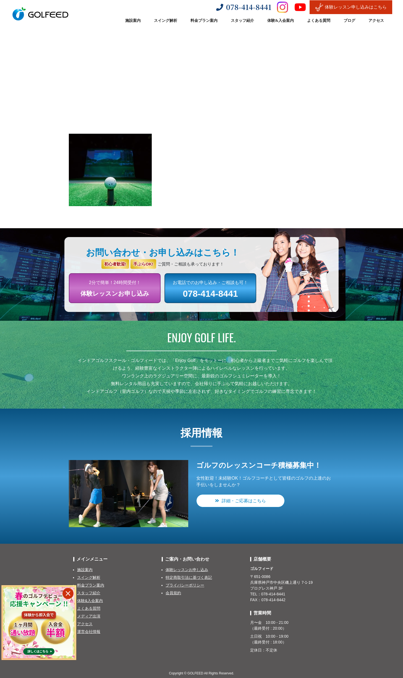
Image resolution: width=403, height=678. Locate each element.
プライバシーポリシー (185, 585)
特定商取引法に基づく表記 (189, 577)
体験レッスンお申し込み (187, 569)
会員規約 (173, 593)
